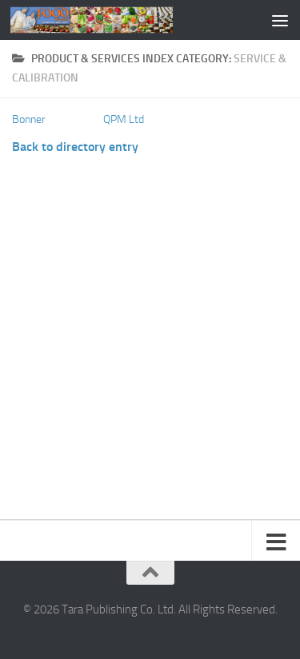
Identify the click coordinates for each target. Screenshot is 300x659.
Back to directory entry (75, 146)
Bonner (29, 119)
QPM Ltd (123, 119)
